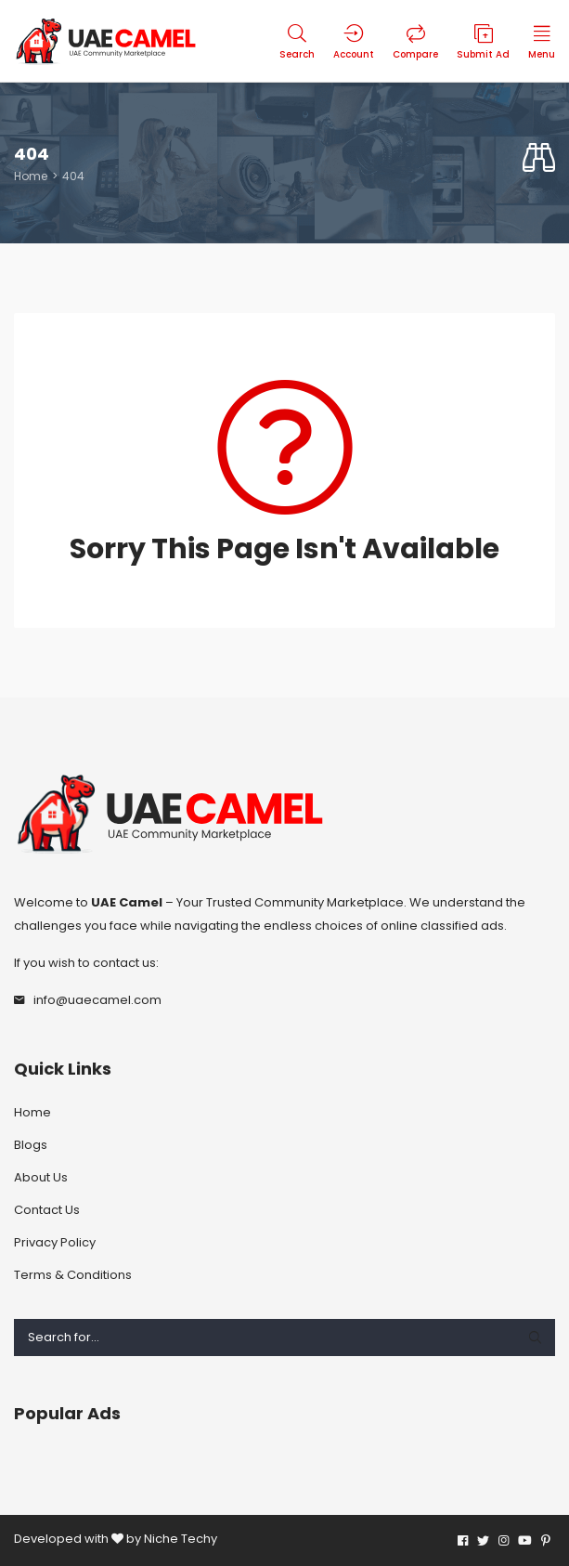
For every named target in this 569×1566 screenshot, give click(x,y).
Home (30, 176)
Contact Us (47, 1210)
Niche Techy (180, 1538)
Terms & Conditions (73, 1275)
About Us (41, 1177)
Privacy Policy (55, 1242)
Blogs (30, 1145)
